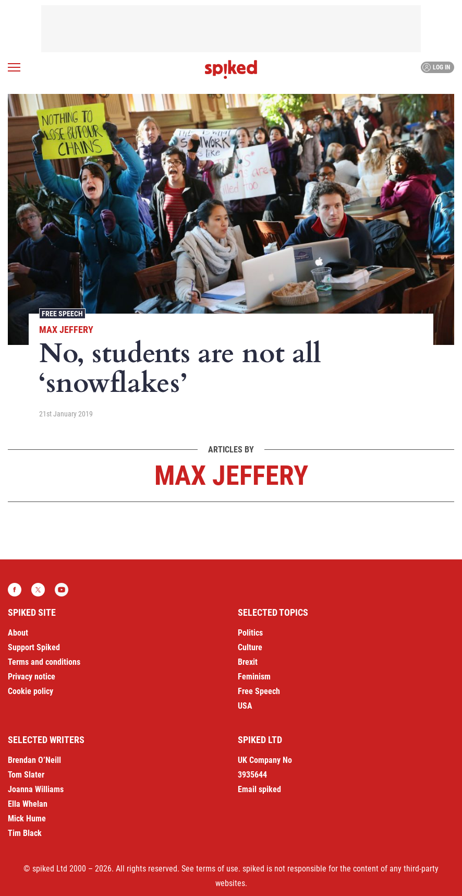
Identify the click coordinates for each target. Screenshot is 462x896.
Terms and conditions (44, 662)
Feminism (254, 677)
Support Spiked (34, 647)
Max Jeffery (66, 329)
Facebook (14, 589)
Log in (436, 67)
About (18, 633)
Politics (250, 633)
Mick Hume (27, 818)
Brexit (248, 662)
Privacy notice (31, 677)
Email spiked (259, 789)
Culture (250, 647)
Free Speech (62, 313)
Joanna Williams (36, 789)
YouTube (61, 589)
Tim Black (25, 833)
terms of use (217, 869)
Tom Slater (26, 775)
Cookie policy (30, 691)
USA (245, 706)
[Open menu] (14, 67)
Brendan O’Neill (34, 760)
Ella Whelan (27, 804)
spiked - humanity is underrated (231, 69)
